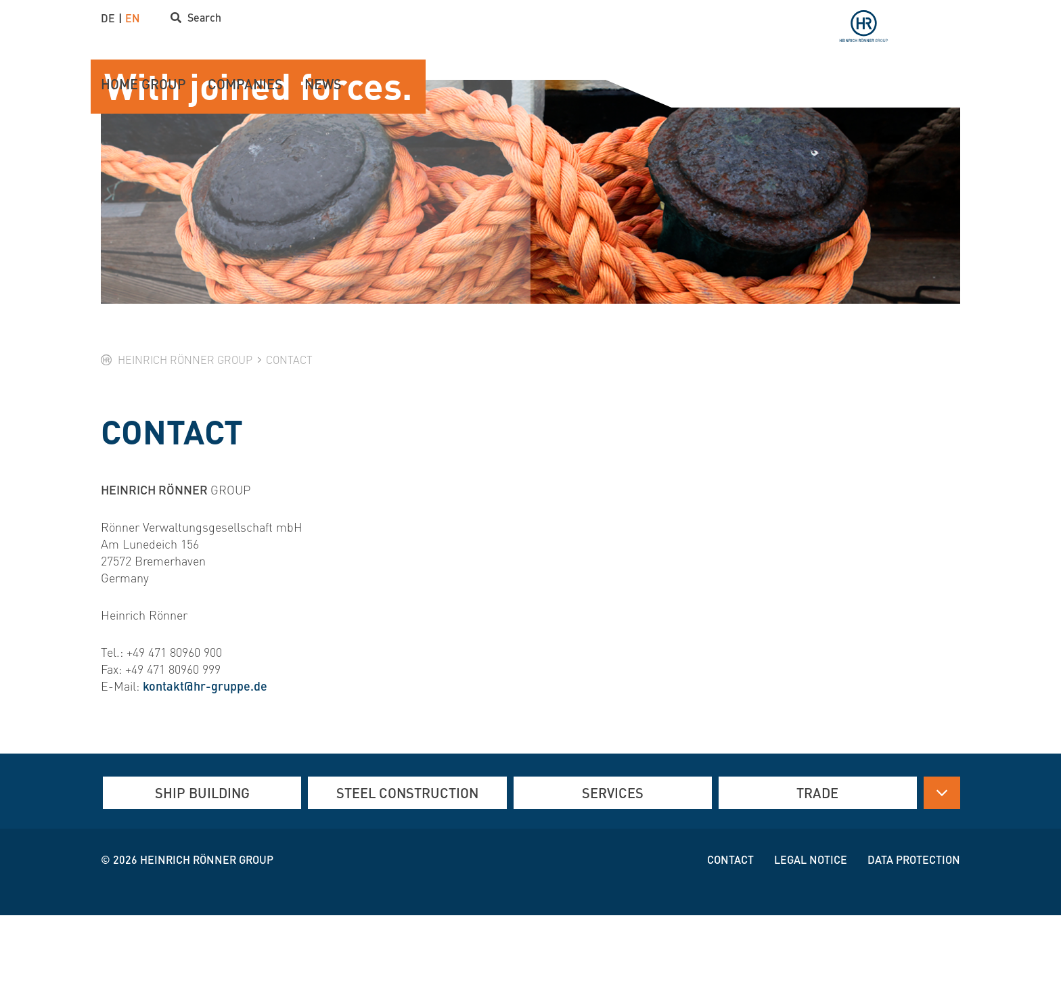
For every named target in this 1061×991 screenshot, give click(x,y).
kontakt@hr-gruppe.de (205, 761)
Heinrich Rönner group (206, 935)
